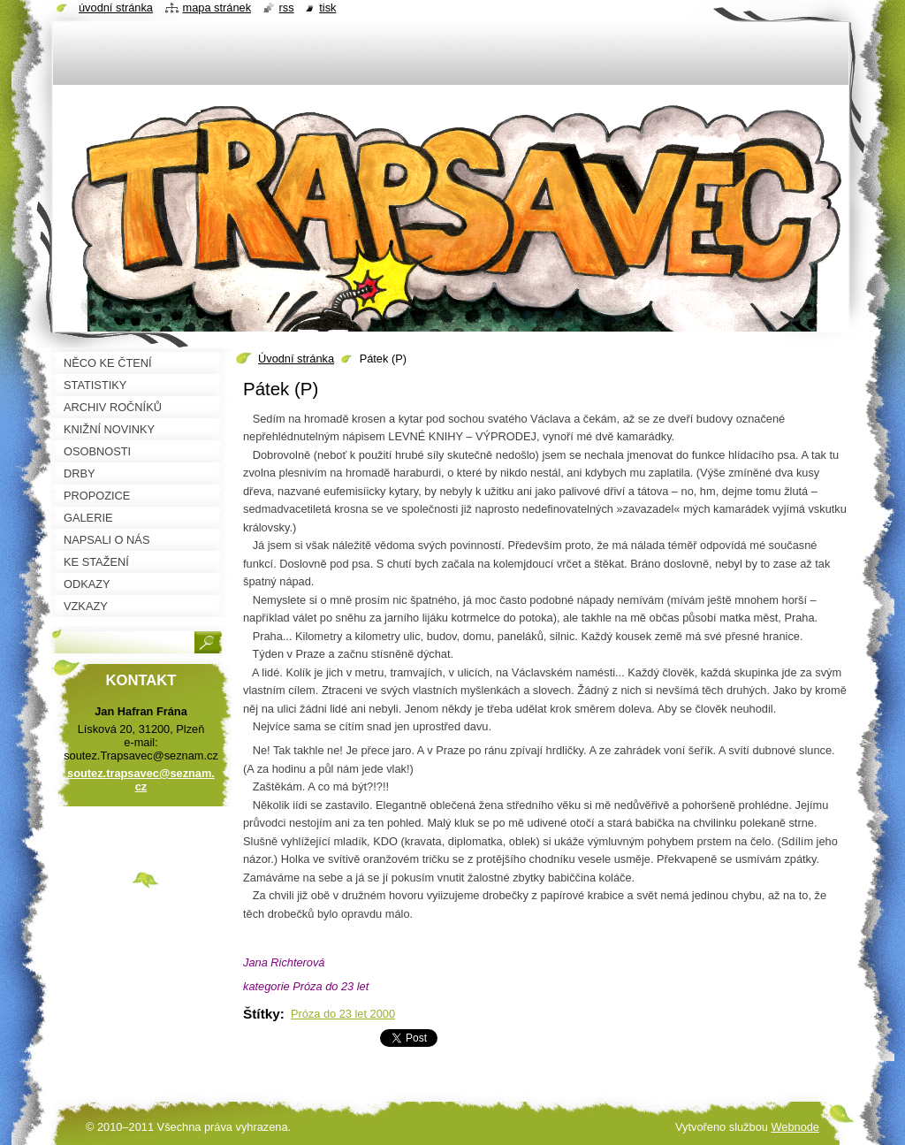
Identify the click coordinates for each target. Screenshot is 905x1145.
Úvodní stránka (296, 358)
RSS (286, 7)
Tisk (327, 7)
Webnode (795, 1127)
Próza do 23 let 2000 (343, 1013)
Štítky (261, 1013)
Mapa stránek (217, 7)
